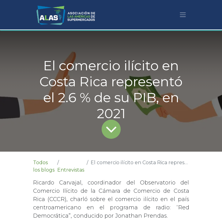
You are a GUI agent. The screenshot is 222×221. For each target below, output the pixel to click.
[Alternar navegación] (182, 14)
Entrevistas (70, 170)
